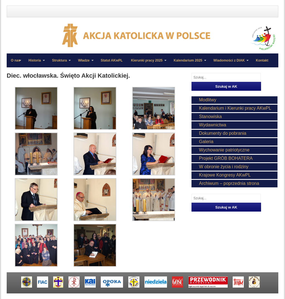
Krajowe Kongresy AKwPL (225, 175)
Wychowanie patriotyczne (224, 150)
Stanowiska (210, 116)
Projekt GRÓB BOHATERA (226, 158)
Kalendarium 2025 (187, 62)
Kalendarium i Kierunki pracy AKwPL (235, 108)
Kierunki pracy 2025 (146, 62)
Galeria (206, 141)
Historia (34, 62)
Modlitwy (207, 99)
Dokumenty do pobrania (222, 133)
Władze (83, 62)
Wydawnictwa (212, 124)
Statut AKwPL (112, 60)
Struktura (59, 62)
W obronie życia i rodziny (224, 166)
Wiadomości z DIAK (229, 62)
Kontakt (262, 60)
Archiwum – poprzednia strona (229, 183)
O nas (15, 60)
